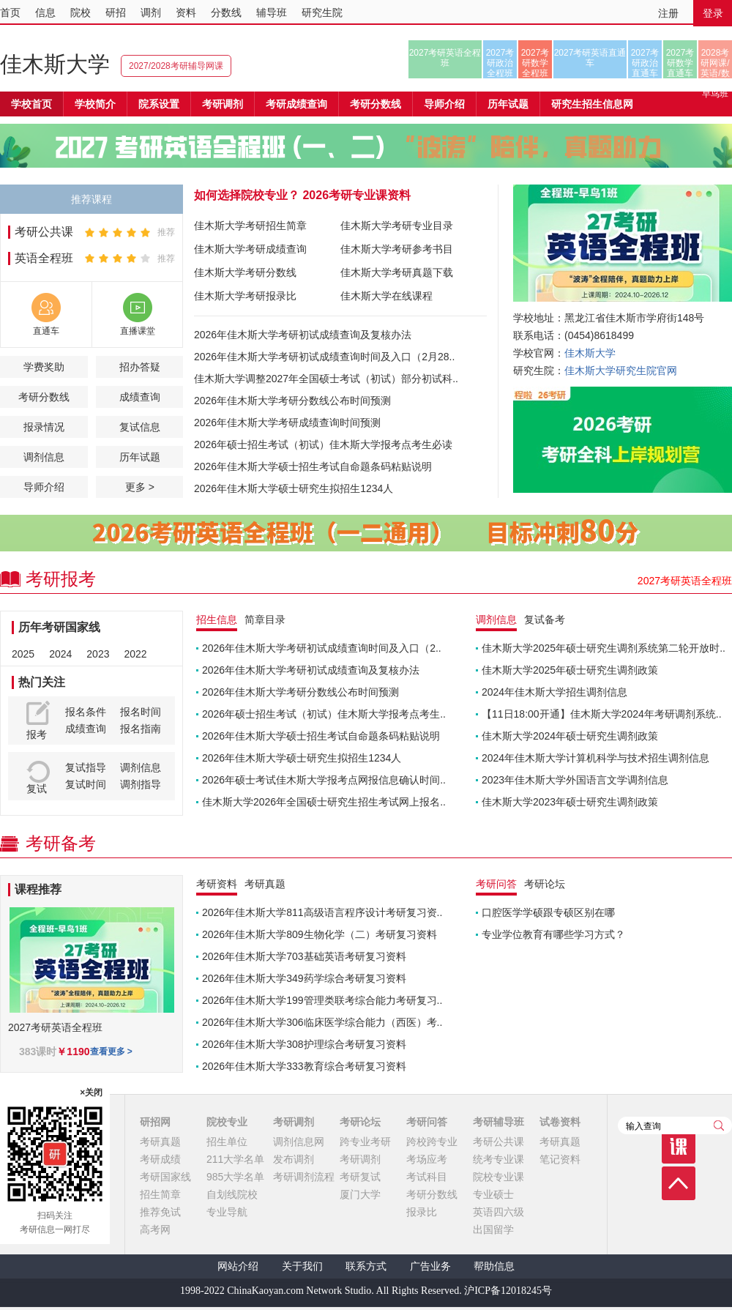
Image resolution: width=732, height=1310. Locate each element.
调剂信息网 (298, 1141)
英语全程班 (44, 258)
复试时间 (85, 784)
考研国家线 (165, 1177)
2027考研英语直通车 (590, 58)
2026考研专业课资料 (356, 195)
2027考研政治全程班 (500, 63)
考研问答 (426, 1122)
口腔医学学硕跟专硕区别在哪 (548, 912)
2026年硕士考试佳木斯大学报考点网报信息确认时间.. (324, 780)
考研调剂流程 (304, 1177)
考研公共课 (44, 232)
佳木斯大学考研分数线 (245, 272)
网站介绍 (237, 1266)
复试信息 (139, 427)
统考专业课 (498, 1159)
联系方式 (366, 1266)
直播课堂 (137, 331)
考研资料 (216, 884)
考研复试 (360, 1177)
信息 (45, 12)
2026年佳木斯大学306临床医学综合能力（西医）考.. (322, 1022)
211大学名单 (235, 1159)
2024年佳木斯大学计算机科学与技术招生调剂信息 (595, 758)
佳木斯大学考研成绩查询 (250, 249)
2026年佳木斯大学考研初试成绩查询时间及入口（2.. (321, 648)
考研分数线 (44, 397)
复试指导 (85, 767)
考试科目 (426, 1177)
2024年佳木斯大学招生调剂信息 (554, 692)
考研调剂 (222, 104)
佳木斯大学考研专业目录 (396, 225)
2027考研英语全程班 (445, 58)
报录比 (421, 1212)
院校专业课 (498, 1177)
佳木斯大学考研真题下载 (396, 272)
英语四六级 (498, 1212)
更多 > (139, 487)
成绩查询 (139, 397)
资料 (186, 12)
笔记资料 (559, 1159)
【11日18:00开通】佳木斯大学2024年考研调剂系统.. (602, 714)
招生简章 (160, 1194)
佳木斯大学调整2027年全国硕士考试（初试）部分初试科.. (326, 378)
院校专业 (226, 1122)
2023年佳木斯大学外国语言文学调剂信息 (575, 780)
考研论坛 (360, 1122)
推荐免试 (160, 1212)
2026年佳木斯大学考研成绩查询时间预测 (287, 422)
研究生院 (322, 12)
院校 (80, 12)
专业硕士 (493, 1194)
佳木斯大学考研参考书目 (396, 249)
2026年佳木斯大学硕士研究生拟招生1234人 (293, 488)
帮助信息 (494, 1266)
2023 (97, 654)
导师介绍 (444, 104)
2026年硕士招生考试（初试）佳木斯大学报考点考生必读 (323, 444)
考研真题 (160, 1141)
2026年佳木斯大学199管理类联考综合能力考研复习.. (322, 1000)
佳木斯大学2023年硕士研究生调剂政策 (570, 802)
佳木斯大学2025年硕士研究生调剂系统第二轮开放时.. (603, 648)
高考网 (155, 1229)
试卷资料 (559, 1122)
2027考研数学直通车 (680, 63)
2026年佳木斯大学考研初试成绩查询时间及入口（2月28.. (324, 356)
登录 (713, 13)
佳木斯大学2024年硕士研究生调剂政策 (570, 736)
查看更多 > (111, 1051)
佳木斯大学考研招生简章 (250, 225)
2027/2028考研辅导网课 (176, 66)
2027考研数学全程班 (535, 63)
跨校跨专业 (432, 1141)
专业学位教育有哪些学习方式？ (553, 934)
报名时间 (140, 712)
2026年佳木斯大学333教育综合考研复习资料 (304, 1066)
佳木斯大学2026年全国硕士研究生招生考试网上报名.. (324, 802)
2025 (23, 654)
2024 (60, 654)
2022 (135, 654)
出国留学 (493, 1229)
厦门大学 (360, 1194)
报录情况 (43, 427)
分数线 (226, 12)
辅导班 (271, 12)
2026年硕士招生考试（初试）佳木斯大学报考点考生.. (324, 714)
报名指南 (140, 728)
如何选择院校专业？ (246, 195)
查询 (719, 1125)
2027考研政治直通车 (645, 63)
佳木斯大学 (55, 64)
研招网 (155, 1122)
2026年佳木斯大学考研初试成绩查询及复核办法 (302, 334)
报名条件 (85, 712)
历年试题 (139, 457)
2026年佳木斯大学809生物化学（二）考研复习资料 (319, 934)
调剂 (151, 12)
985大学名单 (235, 1177)
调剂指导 (140, 784)
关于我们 (302, 1266)
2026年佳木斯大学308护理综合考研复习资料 (304, 1044)
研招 (115, 12)
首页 (10, 12)
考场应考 (426, 1159)
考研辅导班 (498, 1122)
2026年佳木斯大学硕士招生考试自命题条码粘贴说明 (313, 466)
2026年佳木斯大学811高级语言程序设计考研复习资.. (322, 912)
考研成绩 (160, 1159)
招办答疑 (139, 367)
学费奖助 (43, 367)
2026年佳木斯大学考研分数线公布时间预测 (292, 400)
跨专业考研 (365, 1141)
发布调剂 (293, 1159)
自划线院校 (232, 1194)
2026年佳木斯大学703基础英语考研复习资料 (304, 956)
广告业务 (430, 1266)
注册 (668, 13)
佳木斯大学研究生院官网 (620, 370)
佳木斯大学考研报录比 (245, 296)
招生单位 (226, 1141)
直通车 (46, 331)
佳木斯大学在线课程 (386, 296)
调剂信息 (43, 457)
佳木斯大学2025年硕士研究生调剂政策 (570, 670)
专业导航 (226, 1212)
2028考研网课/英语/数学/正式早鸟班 (715, 63)
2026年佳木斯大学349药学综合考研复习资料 (304, 978)
